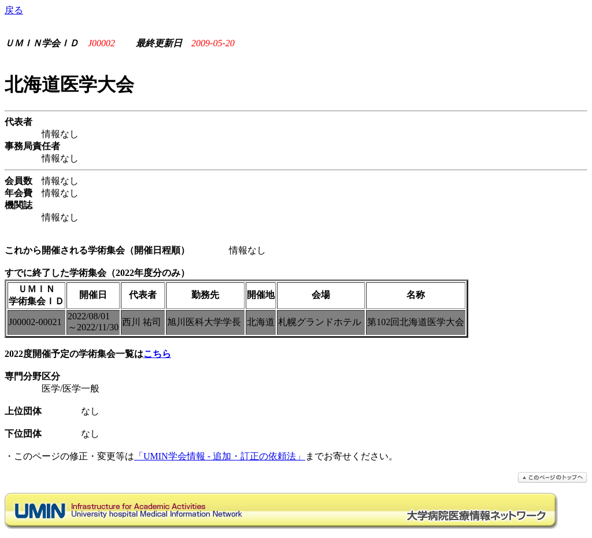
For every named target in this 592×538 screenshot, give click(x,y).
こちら (157, 354)
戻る (14, 10)
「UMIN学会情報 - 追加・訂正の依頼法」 (219, 456)
